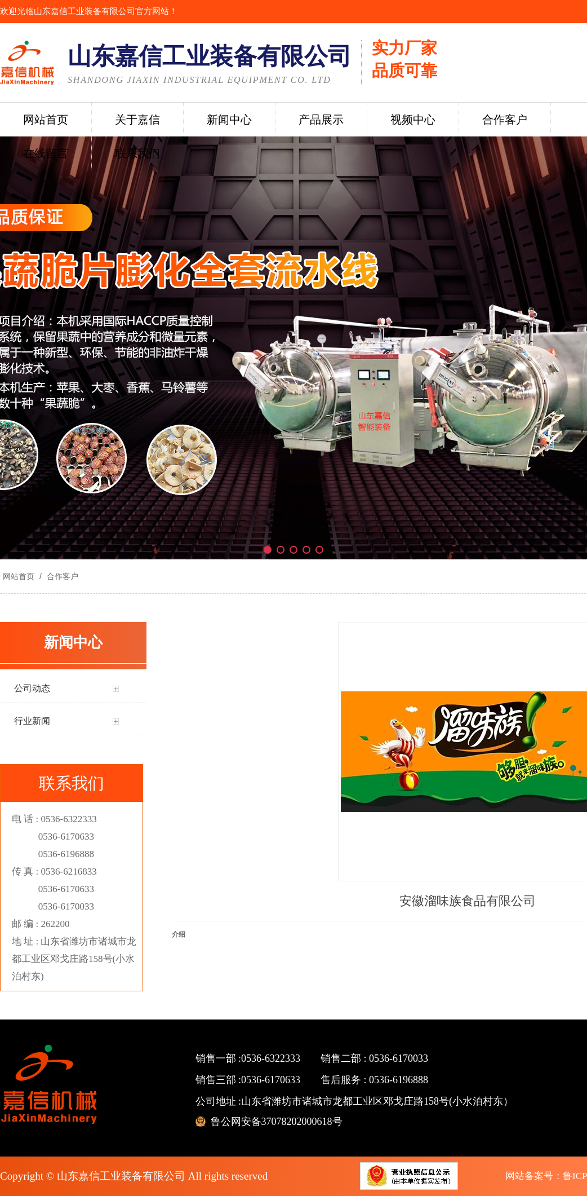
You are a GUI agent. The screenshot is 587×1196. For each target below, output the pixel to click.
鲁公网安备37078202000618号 (277, 1121)
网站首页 (18, 576)
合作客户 (61, 576)
